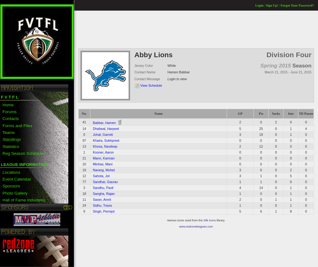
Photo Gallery (15, 193)
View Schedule (151, 85)
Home (8, 105)
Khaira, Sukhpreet (106, 140)
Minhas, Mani (102, 164)
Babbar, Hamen (104, 123)
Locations (11, 172)
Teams (8, 132)
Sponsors (11, 186)
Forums (9, 111)
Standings (11, 139)
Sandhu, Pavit (103, 188)
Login (259, 5)
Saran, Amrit (102, 199)
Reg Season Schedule (23, 153)
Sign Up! (272, 5)
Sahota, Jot (101, 176)
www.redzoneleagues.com (196, 226)
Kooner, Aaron (103, 152)
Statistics (10, 146)
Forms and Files (17, 125)
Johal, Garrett (103, 134)
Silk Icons (209, 220)
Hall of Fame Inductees (23, 200)
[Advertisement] (191, 29)
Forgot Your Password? (297, 5)
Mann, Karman (104, 158)
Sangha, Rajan (104, 194)
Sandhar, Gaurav (105, 182)
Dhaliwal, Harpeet (106, 129)
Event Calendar (16, 179)
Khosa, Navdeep (105, 146)
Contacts (10, 118)
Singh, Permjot (104, 211)
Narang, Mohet (104, 170)
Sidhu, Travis (102, 205)
